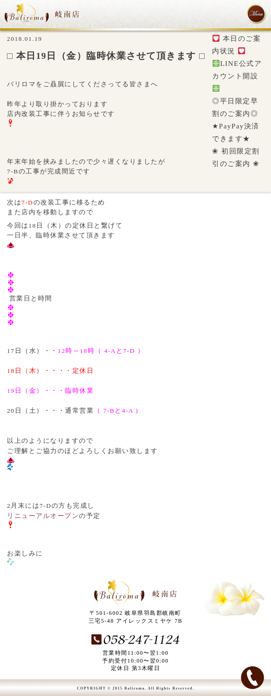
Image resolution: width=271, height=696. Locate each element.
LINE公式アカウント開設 (237, 76)
